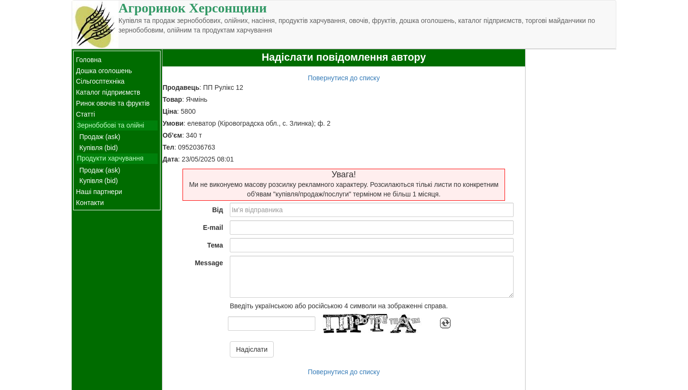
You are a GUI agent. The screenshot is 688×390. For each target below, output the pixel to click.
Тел (168, 147)
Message (209, 263)
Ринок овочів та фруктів (113, 103)
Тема (215, 245)
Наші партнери (99, 191)
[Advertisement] (571, 192)
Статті (85, 114)
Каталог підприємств (108, 92)
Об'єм (172, 135)
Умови (172, 123)
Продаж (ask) (99, 137)
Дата (170, 159)
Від (217, 210)
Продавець (180, 87)
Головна (88, 60)
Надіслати (252, 349)
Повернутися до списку (344, 78)
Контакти (90, 202)
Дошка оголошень (104, 71)
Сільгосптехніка (100, 81)
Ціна (169, 111)
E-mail (213, 227)
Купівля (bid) (98, 148)
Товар (172, 99)
